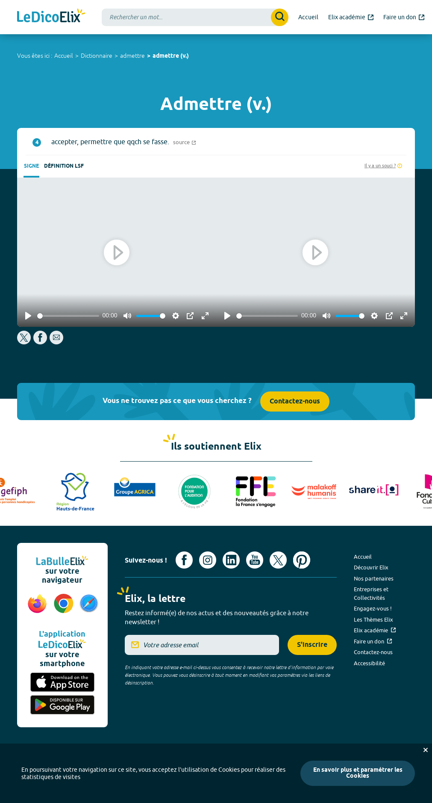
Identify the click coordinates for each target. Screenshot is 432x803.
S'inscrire (312, 644)
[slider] (68, 316)
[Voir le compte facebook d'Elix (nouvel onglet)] (184, 560)
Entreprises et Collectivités (371, 593)
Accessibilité (369, 663)
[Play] (28, 316)
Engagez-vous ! (373, 608)
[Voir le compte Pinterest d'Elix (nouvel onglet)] (301, 560)
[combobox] (195, 17)
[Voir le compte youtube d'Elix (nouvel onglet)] (254, 560)
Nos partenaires (374, 578)
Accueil (63, 55)
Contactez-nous (295, 401)
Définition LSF (64, 166)
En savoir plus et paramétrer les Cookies (358, 773)
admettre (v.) (171, 56)
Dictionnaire (96, 55)
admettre (132, 55)
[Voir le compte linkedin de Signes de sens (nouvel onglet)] (231, 560)
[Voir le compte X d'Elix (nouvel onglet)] (278, 560)
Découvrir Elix (371, 567)
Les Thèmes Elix (373, 619)
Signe (31, 166)
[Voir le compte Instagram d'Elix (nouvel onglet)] (207, 560)
